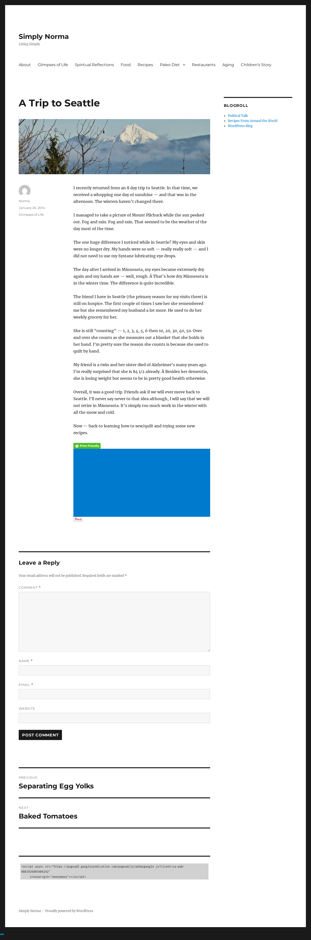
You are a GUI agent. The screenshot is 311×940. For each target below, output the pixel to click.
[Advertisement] (142, 483)
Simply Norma (44, 36)
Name (26, 661)
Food (126, 64)
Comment (30, 588)
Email (26, 685)
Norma (24, 201)
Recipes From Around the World (252, 121)
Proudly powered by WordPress (69, 911)
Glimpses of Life (53, 64)
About (25, 64)
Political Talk (238, 116)
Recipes (145, 64)
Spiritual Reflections (94, 64)
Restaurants (204, 64)
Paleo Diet (170, 64)
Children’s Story (256, 64)
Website (27, 708)
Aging (228, 64)
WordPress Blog (240, 126)
